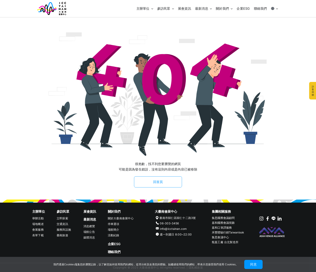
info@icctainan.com (173, 228)
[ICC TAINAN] (51, 4)
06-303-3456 (169, 223)
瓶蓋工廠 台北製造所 (225, 242)
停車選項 (113, 224)
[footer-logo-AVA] (272, 227)
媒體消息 (89, 237)
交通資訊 (62, 224)
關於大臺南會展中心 (121, 218)
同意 (253, 264)
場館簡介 (113, 229)
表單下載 (38, 235)
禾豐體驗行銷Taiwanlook (228, 232)
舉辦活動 (38, 218)
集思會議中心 (220, 237)
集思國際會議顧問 (223, 218)
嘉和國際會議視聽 (223, 222)
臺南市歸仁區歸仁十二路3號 (177, 218)
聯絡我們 (114, 252)
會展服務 (38, 229)
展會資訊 (89, 211)
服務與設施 (64, 229)
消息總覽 (89, 226)
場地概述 (38, 224)
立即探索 (62, 218)
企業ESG (114, 244)
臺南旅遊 (62, 235)
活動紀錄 (113, 235)
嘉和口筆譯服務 (222, 227)
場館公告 (89, 231)
